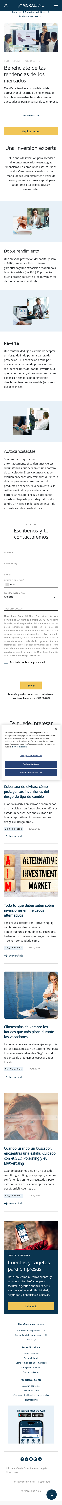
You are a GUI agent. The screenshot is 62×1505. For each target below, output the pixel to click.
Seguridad (44, 1485)
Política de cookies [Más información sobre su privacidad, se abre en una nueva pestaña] (19, 747)
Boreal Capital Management (31, 1339)
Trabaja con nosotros (31, 1371)
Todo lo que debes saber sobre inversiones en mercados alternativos (29, 914)
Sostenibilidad (31, 1362)
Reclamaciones (31, 1403)
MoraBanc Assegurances (31, 1334)
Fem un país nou (31, 1376)
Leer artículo (13, 840)
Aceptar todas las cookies (31, 772)
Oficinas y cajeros (31, 1394)
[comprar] (31, 601)
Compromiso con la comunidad (31, 1366)
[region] (30, 752)
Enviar (31, 689)
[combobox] (11, 588)
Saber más (31, 1310)
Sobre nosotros (31, 1357)
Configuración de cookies (31, 755)
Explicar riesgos (31, 135)
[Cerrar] (56, 728)
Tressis (31, 1343)
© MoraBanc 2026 (31, 1495)
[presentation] (29, 676)
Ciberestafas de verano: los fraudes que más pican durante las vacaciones (29, 1036)
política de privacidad (33, 666)
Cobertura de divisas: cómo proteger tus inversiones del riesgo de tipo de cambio (26, 796)
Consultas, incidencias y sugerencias (31, 1399)
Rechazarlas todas (31, 764)
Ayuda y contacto (31, 1389)
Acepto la (24, 666)
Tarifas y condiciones (24, 1485)
